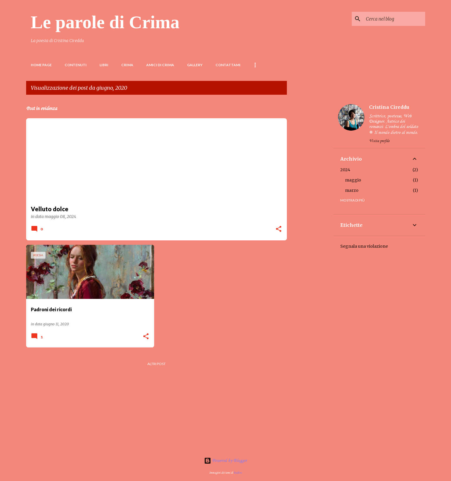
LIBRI (104, 65)
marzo (352, 190)
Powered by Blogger (225, 460)
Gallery (195, 65)
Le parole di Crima (105, 22)
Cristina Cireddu (389, 107)
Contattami (228, 65)
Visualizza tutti (267, 88)
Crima (127, 65)
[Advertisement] (310, 187)
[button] (278, 229)
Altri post (156, 364)
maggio (353, 180)
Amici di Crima (160, 65)
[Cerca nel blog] (394, 19)
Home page (41, 65)
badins (238, 473)
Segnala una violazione (364, 246)
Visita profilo (379, 141)
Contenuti (76, 65)
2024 (345, 169)
